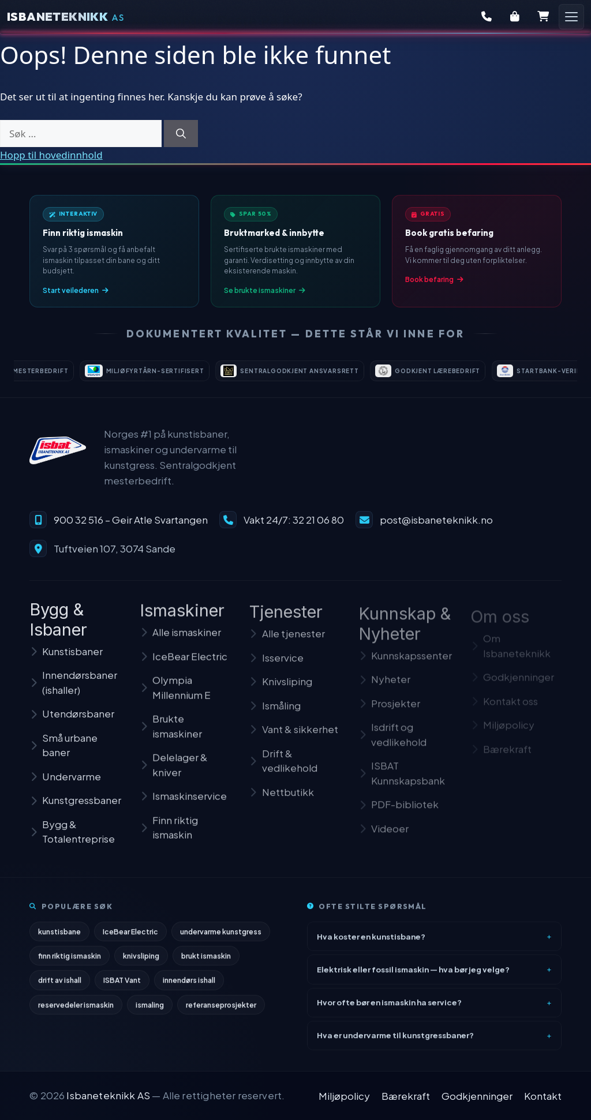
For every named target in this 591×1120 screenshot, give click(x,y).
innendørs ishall (189, 985)
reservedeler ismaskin (76, 1009)
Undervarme (65, 785)
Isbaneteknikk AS (108, 1095)
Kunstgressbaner (75, 809)
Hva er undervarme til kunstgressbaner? (395, 1040)
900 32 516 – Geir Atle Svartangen (131, 526)
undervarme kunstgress (220, 936)
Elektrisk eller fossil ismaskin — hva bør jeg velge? (413, 974)
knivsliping (141, 960)
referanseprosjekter (221, 1009)
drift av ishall (59, 985)
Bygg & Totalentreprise (72, 841)
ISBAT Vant (122, 985)
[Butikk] (515, 16)
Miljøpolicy (344, 1095)
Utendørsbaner (71, 722)
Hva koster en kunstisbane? (371, 941)
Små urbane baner (63, 754)
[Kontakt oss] (486, 16)
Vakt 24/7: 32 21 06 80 (294, 526)
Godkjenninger (477, 1095)
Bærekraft (405, 1095)
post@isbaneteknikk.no (436, 526)
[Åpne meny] (571, 16)
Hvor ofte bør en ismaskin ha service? (389, 1007)
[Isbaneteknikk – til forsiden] (57, 458)
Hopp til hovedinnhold (51, 154)
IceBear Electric (130, 936)
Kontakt (543, 1095)
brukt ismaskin (206, 960)
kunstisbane (59, 936)
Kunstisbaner (66, 660)
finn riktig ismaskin (69, 960)
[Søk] (181, 134)
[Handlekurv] (543, 16)
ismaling (150, 1009)
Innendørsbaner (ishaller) (73, 691)
